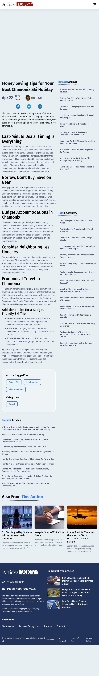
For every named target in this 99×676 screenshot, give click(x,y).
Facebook (50, 670)
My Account (8, 656)
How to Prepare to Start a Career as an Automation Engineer (28, 494)
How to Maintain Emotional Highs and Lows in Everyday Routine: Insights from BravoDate (25, 500)
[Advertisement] (49, 29)
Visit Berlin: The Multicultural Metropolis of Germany (77, 299)
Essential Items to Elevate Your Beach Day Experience (77, 324)
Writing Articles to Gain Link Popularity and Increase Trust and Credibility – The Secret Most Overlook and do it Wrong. (28, 458)
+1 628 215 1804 (14, 612)
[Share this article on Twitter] (29, 106)
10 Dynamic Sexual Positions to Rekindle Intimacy (23, 465)
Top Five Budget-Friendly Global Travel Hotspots (76, 230)
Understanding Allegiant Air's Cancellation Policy (78, 264)
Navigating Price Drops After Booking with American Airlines (78, 307)
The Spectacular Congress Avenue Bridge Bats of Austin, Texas (77, 273)
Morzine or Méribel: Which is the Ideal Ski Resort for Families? (77, 142)
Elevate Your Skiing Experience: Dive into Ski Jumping (77, 108)
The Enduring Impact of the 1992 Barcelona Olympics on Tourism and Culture (75, 334)
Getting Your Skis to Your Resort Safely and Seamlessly (76, 99)
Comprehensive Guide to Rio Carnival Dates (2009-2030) (76, 344)
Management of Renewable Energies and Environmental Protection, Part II (25, 515)
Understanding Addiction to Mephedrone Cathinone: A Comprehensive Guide (25, 471)
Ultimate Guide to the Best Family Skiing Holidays (77, 90)
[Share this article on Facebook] (18, 106)
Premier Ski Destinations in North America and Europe (78, 116)
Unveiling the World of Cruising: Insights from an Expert (77, 256)
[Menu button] (94, 4)
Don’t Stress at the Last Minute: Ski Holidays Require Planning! (75, 159)
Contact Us (65, 656)
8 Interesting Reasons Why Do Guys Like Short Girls (24, 477)
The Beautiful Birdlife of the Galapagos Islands (76, 239)
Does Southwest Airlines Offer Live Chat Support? (77, 282)
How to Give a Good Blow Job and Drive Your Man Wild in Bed (28, 489)
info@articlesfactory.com (19, 619)
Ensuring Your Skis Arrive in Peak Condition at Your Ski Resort (73, 133)
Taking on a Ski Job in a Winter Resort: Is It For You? (77, 168)
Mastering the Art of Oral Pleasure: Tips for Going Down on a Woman (28, 483)
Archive (50, 656)
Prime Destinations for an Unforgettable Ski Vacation (77, 151)
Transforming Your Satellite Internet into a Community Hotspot (77, 247)
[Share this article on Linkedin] (40, 106)
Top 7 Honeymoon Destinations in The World (76, 221)
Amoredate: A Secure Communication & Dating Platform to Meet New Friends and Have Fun (27, 507)
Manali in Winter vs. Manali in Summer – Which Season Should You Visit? (76, 290)
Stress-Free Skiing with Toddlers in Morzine (74, 125)
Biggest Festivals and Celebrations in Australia (75, 316)
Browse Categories (30, 656)
